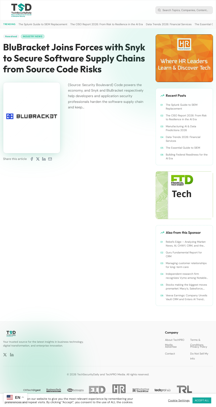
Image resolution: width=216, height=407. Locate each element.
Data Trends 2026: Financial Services (169, 24)
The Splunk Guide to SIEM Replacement (43, 24)
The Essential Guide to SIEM (183, 147)
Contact (170, 353)
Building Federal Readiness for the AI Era (187, 156)
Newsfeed (11, 36)
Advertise (171, 346)
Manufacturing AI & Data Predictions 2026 (181, 128)
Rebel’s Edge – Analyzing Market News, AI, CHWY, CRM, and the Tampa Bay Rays (185, 243)
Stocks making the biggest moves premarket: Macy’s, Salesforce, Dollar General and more (186, 286)
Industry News (32, 36)
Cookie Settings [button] (179, 400)
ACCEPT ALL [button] (202, 400)
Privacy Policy (198, 346)
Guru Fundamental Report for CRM (184, 254)
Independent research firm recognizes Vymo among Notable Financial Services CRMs (186, 276)
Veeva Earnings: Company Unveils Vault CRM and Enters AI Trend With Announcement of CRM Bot (186, 297)
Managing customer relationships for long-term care (186, 265)
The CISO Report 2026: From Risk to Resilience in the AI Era (106, 24)
